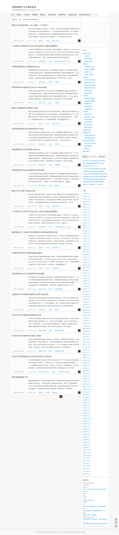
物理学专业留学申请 (60, 61)
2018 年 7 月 (86, 431)
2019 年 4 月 (86, 408)
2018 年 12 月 (87, 418)
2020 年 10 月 (87, 360)
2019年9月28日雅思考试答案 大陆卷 (26, 336)
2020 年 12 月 (87, 355)
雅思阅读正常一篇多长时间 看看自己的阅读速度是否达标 (35, 232)
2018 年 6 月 (86, 434)
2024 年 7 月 (86, 241)
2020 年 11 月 (87, 357)
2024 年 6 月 (86, 244)
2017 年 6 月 (86, 466)
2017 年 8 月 (86, 460)
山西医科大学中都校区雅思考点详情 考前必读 (30, 294)
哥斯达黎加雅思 (59, 289)
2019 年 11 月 (87, 389)
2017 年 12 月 (87, 450)
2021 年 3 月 (86, 347)
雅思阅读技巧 (88, 103)
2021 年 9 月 (86, 331)
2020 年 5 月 (86, 373)
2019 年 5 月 (86, 405)
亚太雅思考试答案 (59, 330)
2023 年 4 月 (86, 281)
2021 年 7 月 (86, 336)
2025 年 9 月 (86, 207)
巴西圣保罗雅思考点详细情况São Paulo (28, 129)
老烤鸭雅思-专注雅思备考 (24, 7)
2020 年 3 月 (86, 379)
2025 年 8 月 (86, 209)
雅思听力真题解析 (89, 69)
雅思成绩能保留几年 (20, 377)
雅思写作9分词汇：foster (90, 166)
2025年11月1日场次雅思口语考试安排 (94, 160)
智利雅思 (57, 185)
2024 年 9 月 (86, 236)
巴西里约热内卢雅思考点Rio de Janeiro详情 (29, 87)
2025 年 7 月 (86, 212)
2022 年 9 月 (86, 299)
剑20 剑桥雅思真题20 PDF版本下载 (93, 163)
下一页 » (78, 396)
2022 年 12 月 (87, 291)
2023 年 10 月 (87, 265)
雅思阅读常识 (55, 247)
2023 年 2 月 (86, 286)
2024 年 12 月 (87, 228)
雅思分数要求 (42, 61)
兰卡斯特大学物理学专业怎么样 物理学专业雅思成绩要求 (35, 46)
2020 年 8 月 (86, 365)
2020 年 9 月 (86, 363)
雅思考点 (57, 309)
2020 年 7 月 (86, 368)
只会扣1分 (86, 485)
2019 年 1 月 (86, 416)
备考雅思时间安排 (89, 138)
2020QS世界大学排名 (63, 371)
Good (84, 498)
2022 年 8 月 (86, 302)
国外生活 (87, 148)
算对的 (85, 502)
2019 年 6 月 (86, 402)
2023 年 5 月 (86, 278)
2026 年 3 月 (86, 194)
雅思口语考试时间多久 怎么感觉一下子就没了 (30, 25)
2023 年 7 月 (86, 273)
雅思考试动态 (88, 58)
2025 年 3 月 (86, 223)
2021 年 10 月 (87, 328)
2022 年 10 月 (87, 297)
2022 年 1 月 (86, 320)
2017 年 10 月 (87, 455)
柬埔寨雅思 (57, 164)
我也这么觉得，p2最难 (89, 515)
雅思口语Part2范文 (89, 82)
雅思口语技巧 (88, 90)
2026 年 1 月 (86, 196)
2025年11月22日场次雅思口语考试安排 (94, 168)
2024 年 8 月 (86, 238)
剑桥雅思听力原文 (89, 66)
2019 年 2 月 (86, 413)
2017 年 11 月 (87, 453)
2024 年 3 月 (86, 252)
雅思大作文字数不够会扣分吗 (23, 191)
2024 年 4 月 (86, 249)
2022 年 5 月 (86, 310)
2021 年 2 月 (86, 349)
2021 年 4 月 (86, 344)
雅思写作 (42, 14)
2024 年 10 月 (87, 233)
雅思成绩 (54, 392)
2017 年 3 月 (86, 474)
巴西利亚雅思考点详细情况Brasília (26, 67)
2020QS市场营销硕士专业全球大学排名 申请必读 (32, 356)
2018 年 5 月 (86, 437)
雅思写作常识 (55, 206)
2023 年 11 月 (87, 262)
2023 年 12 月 (87, 260)
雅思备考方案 (72, 14)
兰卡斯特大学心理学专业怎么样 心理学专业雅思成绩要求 (35, 211)
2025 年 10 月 (87, 204)
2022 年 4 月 (86, 312)
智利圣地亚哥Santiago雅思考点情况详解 (28, 170)
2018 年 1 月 (86, 447)
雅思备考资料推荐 (89, 135)
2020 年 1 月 (86, 384)
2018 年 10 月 (87, 423)
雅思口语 (27, 14)
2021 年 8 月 (86, 334)
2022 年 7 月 (86, 305)
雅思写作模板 (88, 122)
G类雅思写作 (55, 268)
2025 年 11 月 (87, 201)
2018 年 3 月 (86, 442)
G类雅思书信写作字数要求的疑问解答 (27, 253)
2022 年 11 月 (87, 294)
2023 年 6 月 (86, 275)
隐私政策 (66, 532)
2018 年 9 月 (86, 426)
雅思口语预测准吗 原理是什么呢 (25, 108)
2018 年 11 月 (87, 421)
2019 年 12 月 (87, 386)
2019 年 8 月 (86, 397)
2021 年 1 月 (86, 352)
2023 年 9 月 (86, 268)
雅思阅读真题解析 (89, 101)
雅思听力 (19, 14)
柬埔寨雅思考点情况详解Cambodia (26, 149)
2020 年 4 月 (86, 376)
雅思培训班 (86, 151)
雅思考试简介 (62, 14)
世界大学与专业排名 (44, 371)
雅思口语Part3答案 (89, 85)
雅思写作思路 (88, 125)
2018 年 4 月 (86, 439)
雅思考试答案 (52, 14)
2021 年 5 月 (86, 342)
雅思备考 (83, 532)
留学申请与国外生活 (84, 14)
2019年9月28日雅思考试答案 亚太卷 (26, 315)
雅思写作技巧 (88, 114)
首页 (12, 14)
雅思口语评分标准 (89, 88)
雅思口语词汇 (88, 93)
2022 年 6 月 (86, 307)
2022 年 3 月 (86, 315)
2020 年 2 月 (86, 381)
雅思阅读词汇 (88, 106)
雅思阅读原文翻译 (89, 98)
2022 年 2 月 (86, 318)
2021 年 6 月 (86, 339)
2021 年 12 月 (87, 323)
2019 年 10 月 (87, 392)
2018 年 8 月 (86, 429)
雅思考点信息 (42, 82)
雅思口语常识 (55, 40)
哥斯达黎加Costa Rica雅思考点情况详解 (28, 274)
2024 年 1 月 (86, 257)
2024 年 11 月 (87, 231)
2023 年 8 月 (86, 270)
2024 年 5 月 (86, 246)
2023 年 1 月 (86, 289)
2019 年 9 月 (86, 394)
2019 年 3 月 (86, 410)
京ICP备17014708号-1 (58, 532)
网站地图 (71, 532)
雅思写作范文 (88, 119)
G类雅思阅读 (88, 109)
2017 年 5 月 (86, 468)
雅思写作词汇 (88, 127)
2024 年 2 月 (86, 254)
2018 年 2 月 (86, 445)
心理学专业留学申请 (60, 227)
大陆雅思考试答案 (59, 351)
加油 (84, 493)
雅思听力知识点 (89, 74)
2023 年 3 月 (86, 283)
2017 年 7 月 (86, 463)
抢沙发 (48, 40)
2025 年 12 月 (87, 199)
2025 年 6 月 (86, 215)
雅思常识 (41, 40)
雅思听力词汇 (88, 72)
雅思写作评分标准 (89, 117)
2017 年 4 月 (86, 471)
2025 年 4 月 (86, 220)
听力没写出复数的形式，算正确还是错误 (95, 506)
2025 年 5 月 (86, 217)
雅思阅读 (34, 14)
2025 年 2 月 (86, 225)
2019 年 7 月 (86, 400)
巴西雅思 (57, 82)
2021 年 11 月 (87, 326)
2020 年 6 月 (86, 371)
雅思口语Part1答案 (89, 80)
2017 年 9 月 (86, 458)
